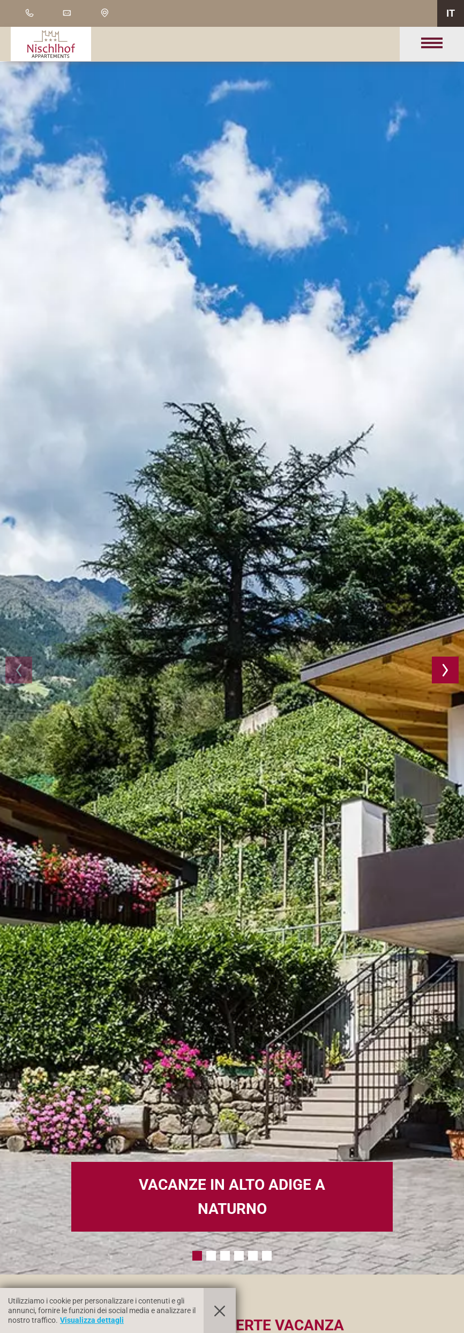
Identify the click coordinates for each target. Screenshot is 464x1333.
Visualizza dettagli (92, 1320)
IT (450, 13)
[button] (18, 670)
